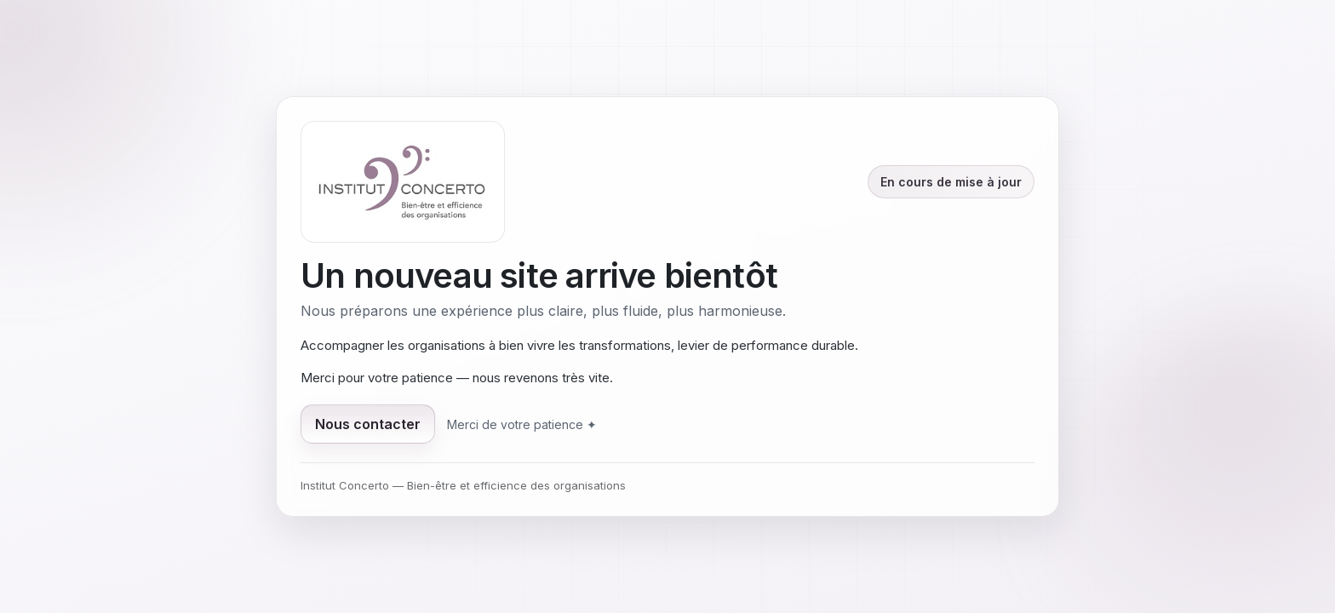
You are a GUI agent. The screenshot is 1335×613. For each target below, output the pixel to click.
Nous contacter (368, 424)
